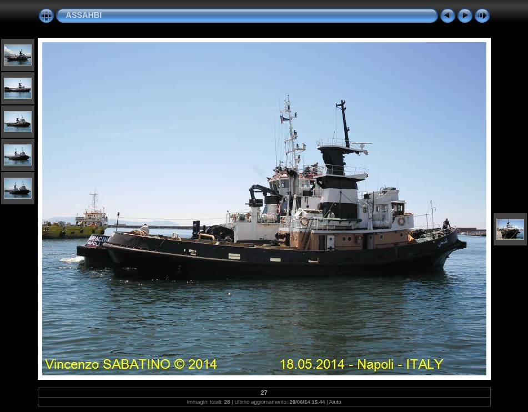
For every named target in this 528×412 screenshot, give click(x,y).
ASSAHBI (84, 15)
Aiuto (335, 402)
